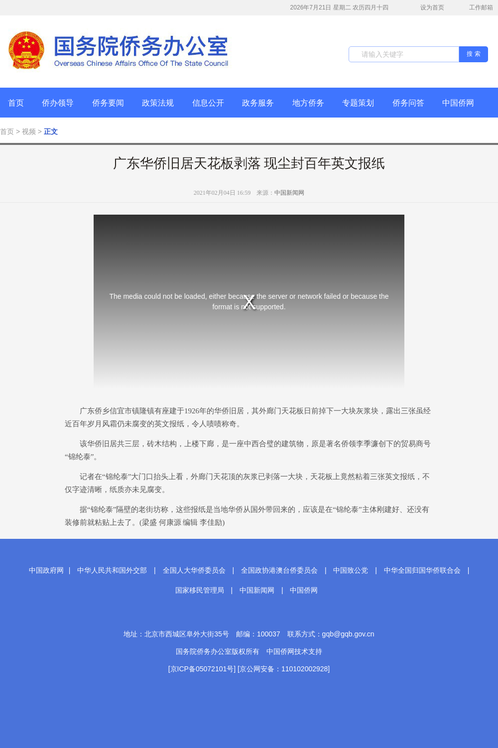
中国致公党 (350, 570)
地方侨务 (308, 103)
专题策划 (358, 103)
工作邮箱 (476, 8)
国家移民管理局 (199, 590)
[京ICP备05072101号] (202, 669)
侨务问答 (408, 103)
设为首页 (426, 7)
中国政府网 (46, 570)
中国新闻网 (289, 192)
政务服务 (258, 103)
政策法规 (158, 103)
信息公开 (208, 103)
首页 (16, 103)
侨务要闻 (108, 103)
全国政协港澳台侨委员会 (279, 570)
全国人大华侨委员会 (194, 570)
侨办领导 (58, 103)
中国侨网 (458, 103)
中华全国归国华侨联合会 (422, 570)
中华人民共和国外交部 (112, 570)
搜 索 (473, 53)
